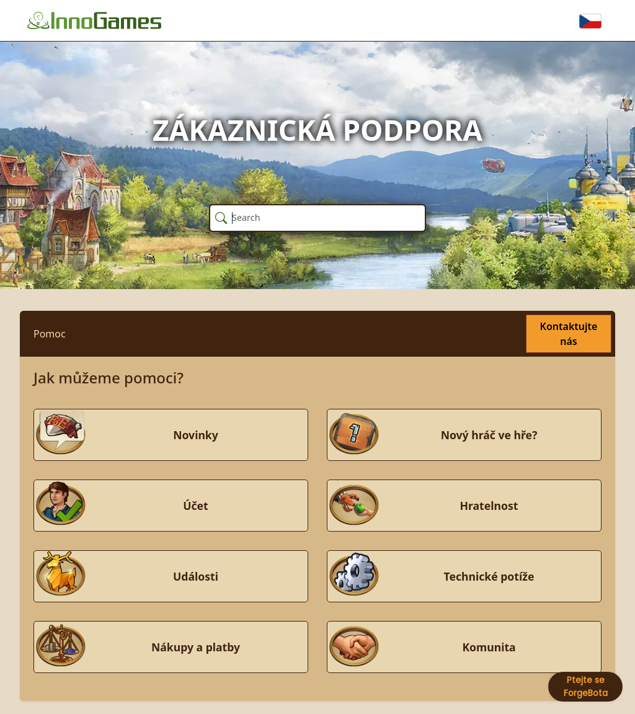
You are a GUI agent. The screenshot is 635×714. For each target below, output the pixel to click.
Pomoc (49, 334)
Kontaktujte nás (569, 333)
